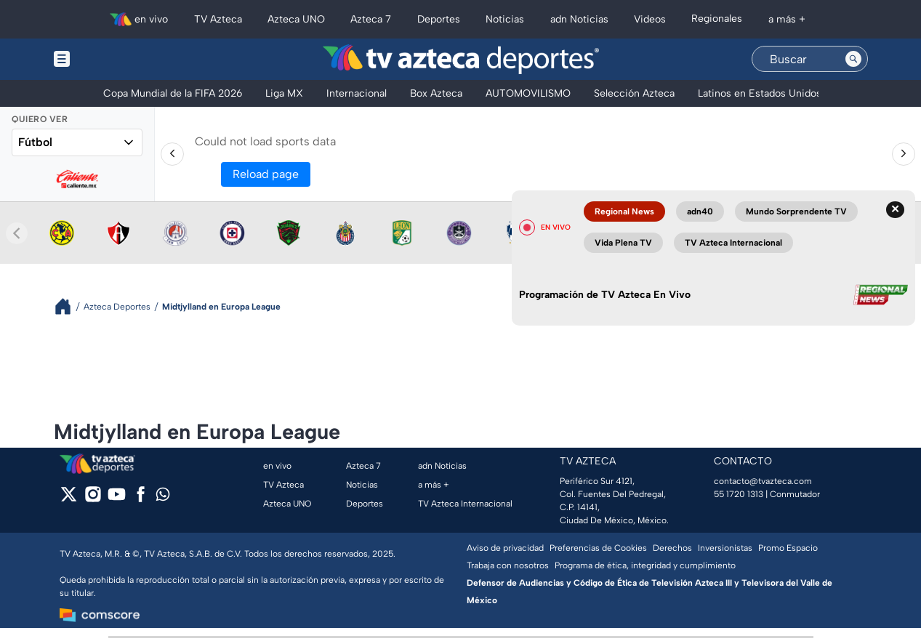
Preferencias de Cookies (598, 548)
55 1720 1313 (738, 494)
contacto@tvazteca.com (763, 481)
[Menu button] (112, 59)
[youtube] (117, 499)
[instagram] (93, 499)
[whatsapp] (163, 497)
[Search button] (853, 59)
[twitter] (69, 499)
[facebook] (141, 499)
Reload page (266, 174)
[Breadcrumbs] (69, 306)
